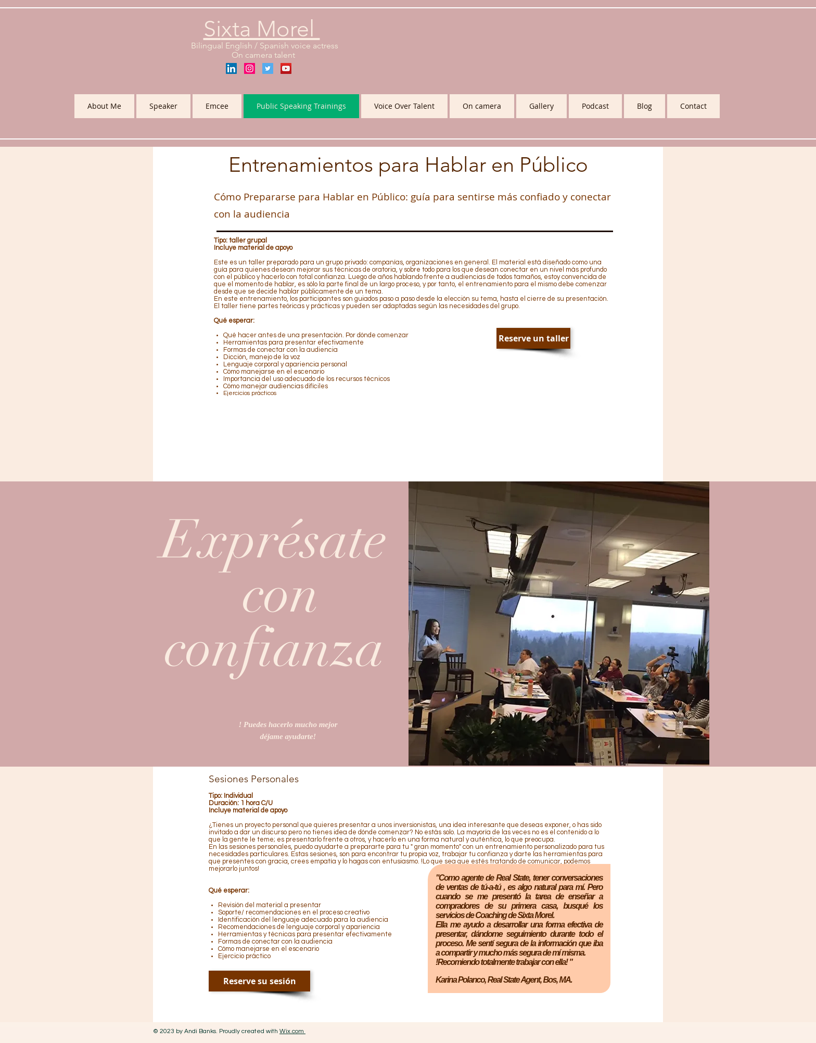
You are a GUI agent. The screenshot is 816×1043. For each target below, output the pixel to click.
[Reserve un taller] (533, 338)
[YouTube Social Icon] (285, 68)
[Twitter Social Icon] (267, 68)
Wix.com (292, 1031)
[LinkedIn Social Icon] (231, 68)
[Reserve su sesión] (259, 981)
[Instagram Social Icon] (249, 68)
